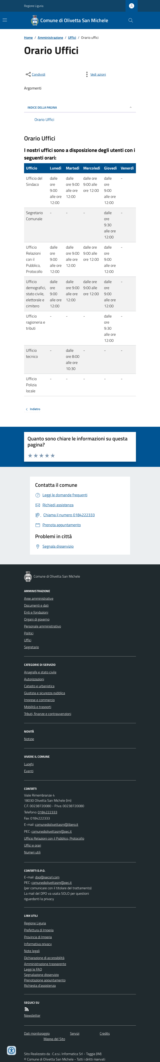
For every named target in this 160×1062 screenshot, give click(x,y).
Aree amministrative (38, 598)
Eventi (28, 771)
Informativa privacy (38, 943)
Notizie (29, 738)
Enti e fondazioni (36, 612)
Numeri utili (32, 852)
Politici (28, 633)
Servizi (74, 1033)
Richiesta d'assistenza (40, 985)
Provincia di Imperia (38, 937)
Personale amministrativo (42, 626)
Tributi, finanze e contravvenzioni (47, 713)
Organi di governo (36, 619)
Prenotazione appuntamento (44, 980)
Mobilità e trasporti (37, 706)
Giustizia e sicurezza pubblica (44, 693)
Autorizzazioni (34, 679)
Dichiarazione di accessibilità (44, 957)
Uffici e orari (32, 845)
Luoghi (29, 764)
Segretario (31, 647)
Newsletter (32, 1015)
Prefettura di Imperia (39, 930)
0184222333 (47, 812)
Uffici (72, 37)
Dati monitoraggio (37, 1033)
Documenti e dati (36, 605)
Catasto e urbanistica (39, 686)
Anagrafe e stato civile (40, 672)
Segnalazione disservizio (41, 974)
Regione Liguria (33, 5)
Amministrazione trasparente (45, 963)
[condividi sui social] (35, 74)
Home (28, 37)
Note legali (32, 950)
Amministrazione (50, 37)
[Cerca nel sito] (129, 20)
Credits (105, 1033)
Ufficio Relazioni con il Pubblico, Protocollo (54, 838)
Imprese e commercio (39, 699)
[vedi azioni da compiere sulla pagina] (95, 74)
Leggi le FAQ (33, 969)
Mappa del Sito (54, 1038)
